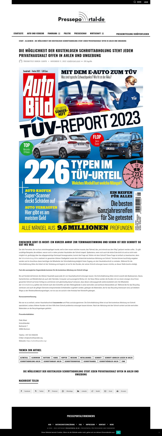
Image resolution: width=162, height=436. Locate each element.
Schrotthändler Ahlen (108, 361)
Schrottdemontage (72, 361)
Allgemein (29, 41)
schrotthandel (90, 361)
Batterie (46, 357)
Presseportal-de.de (73, 428)
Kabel (55, 357)
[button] (137, 2)
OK (118, 432)
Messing (74, 357)
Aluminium (35, 357)
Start (21, 41)
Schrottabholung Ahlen (30, 361)
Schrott (98, 357)
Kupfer (64, 357)
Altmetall (24, 357)
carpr (44, 61)
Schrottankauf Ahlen (52, 361)
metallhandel (86, 357)
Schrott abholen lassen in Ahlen (119, 357)
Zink (123, 361)
